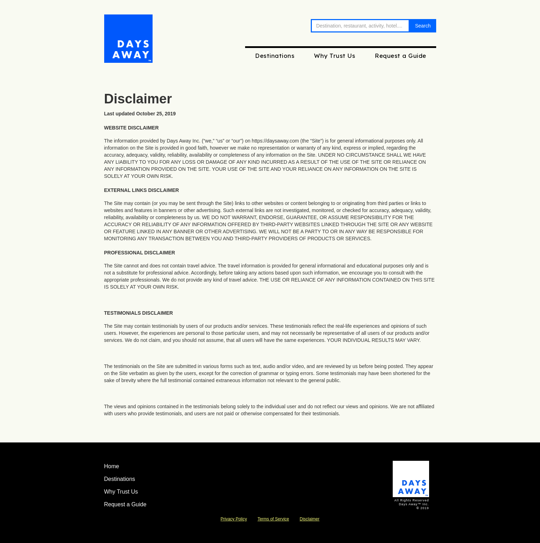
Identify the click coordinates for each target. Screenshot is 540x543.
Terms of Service (273, 519)
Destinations (274, 55)
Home (111, 466)
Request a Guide (400, 55)
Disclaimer (310, 519)
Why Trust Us (334, 55)
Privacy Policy (233, 519)
